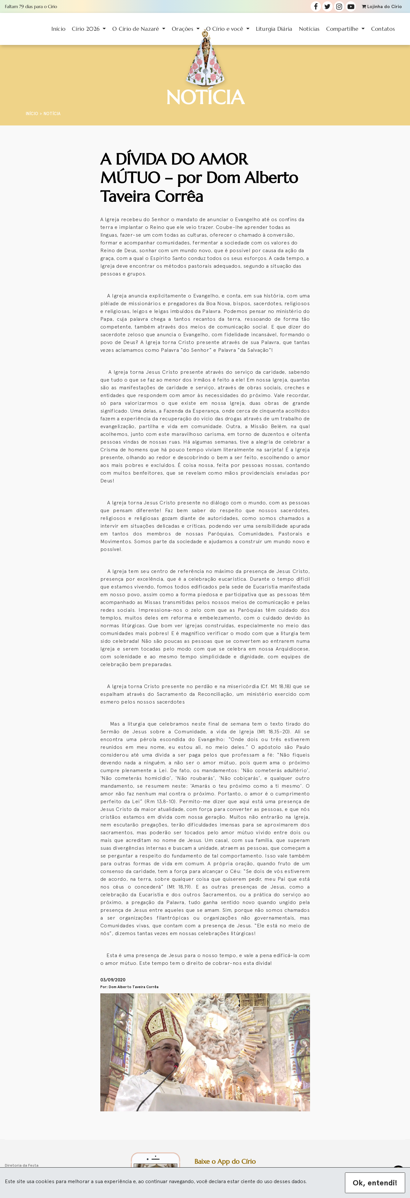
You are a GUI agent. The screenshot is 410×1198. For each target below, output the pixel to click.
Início (58, 28)
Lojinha (382, 6)
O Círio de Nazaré (136, 28)
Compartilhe (343, 28)
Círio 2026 (86, 28)
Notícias (309, 28)
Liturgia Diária (274, 28)
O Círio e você (225, 28)
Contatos (383, 28)
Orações (183, 28)
